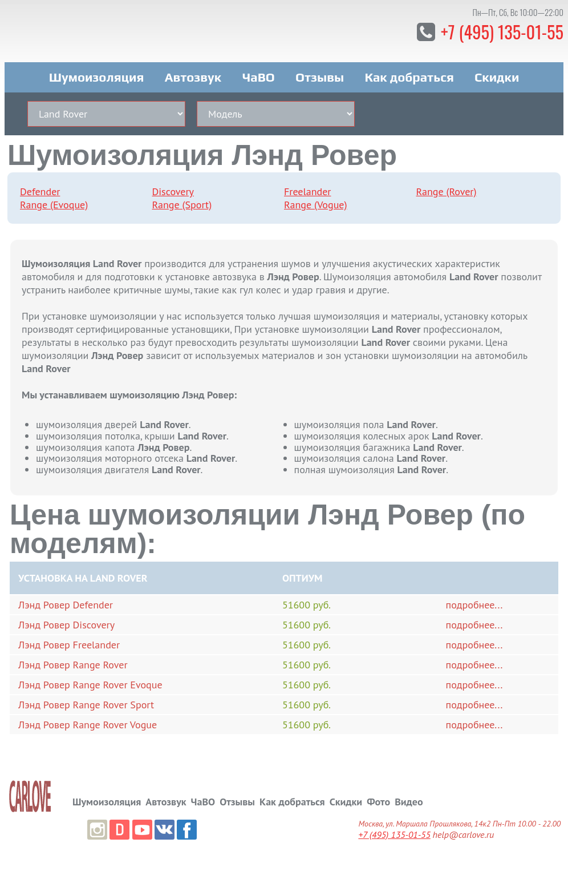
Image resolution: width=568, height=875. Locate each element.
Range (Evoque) (54, 200)
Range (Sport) (182, 200)
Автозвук (193, 73)
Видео (409, 796)
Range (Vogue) (315, 200)
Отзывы (319, 73)
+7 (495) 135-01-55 (499, 31)
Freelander (307, 187)
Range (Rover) (446, 187)
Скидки (496, 73)
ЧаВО (258, 73)
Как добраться (408, 73)
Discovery (173, 187)
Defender (40, 187)
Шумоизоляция (96, 73)
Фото (378, 796)
